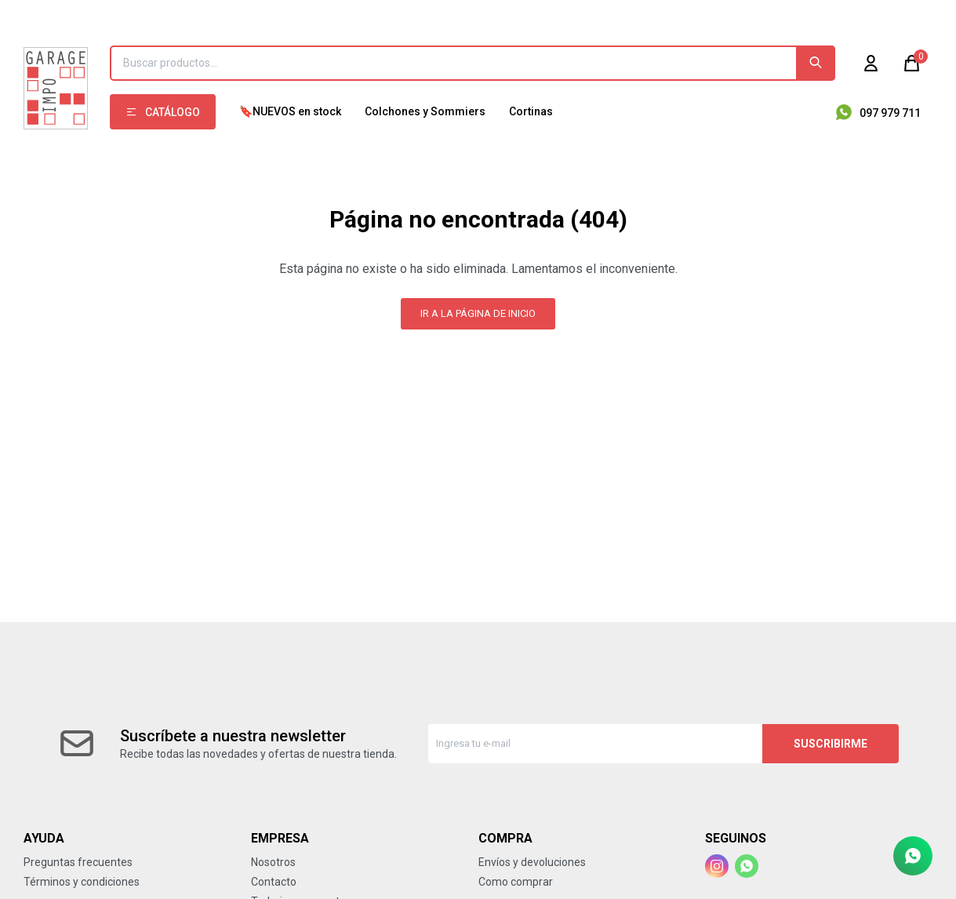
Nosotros (273, 862)
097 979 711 (890, 113)
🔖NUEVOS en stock (290, 111)
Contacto (273, 881)
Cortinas (531, 111)
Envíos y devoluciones (532, 862)
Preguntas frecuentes (78, 862)
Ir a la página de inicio (478, 313)
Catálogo (172, 112)
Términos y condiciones (82, 881)
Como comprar (515, 881)
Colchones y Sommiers (425, 111)
